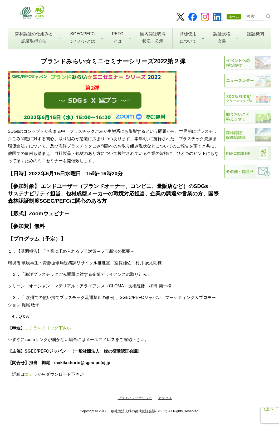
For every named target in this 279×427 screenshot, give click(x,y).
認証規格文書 (225, 37)
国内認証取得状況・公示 (152, 37)
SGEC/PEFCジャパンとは (86, 37)
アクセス (165, 398)
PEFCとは (121, 37)
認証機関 (255, 34)
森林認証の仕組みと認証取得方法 (38, 37)
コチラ (31, 328)
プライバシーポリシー (135, 398)
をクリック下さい (54, 328)
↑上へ (268, 409)
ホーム (234, 17)
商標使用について (192, 37)
